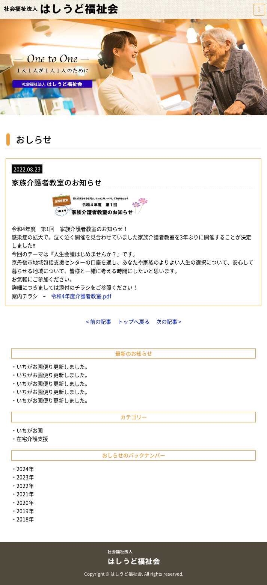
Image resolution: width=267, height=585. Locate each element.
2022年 (25, 485)
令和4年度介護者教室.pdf (81, 296)
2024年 (25, 468)
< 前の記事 (98, 321)
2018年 (25, 519)
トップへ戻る (133, 321)
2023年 (25, 477)
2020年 (25, 502)
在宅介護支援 (32, 438)
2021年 (25, 494)
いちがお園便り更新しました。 (53, 366)
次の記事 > (168, 321)
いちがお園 (30, 430)
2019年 (25, 510)
